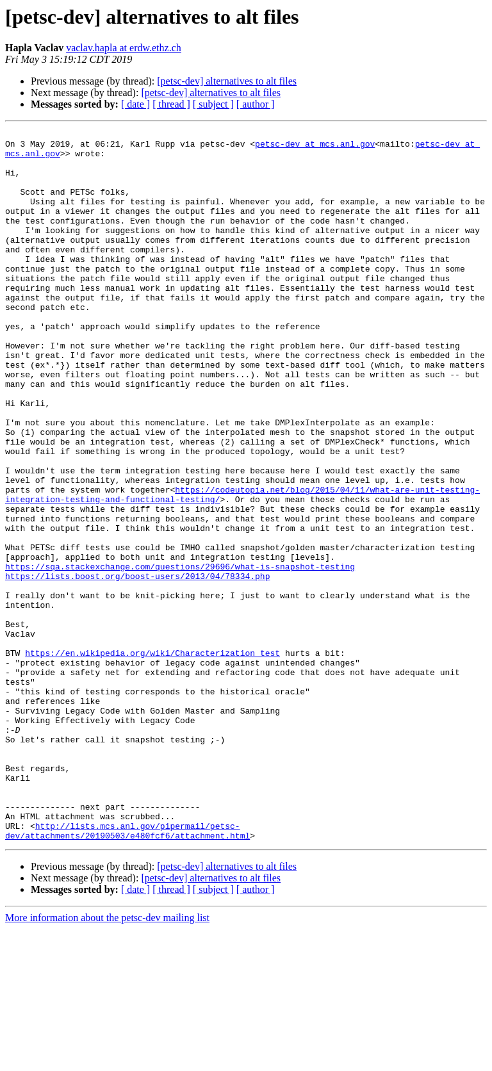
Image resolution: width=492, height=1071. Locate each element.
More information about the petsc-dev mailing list (107, 1059)
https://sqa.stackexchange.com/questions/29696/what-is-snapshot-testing (180, 654)
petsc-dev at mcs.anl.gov (315, 147)
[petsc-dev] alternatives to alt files (227, 81)
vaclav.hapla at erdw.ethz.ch (123, 47)
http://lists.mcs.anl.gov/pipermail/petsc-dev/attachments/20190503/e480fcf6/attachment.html (127, 971)
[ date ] (135, 104)
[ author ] (255, 104)
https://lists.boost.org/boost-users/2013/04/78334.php (137, 666)
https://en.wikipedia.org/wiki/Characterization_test (152, 758)
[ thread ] (171, 104)
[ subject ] (213, 104)
